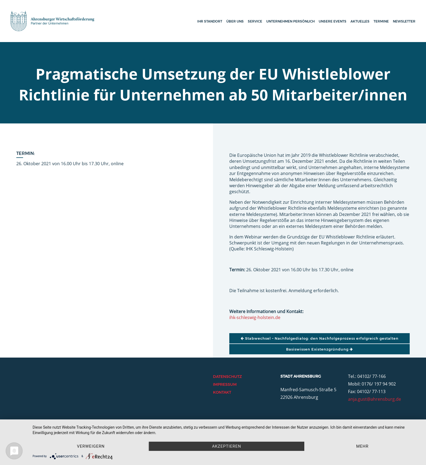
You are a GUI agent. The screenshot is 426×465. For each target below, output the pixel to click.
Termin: (25, 153)
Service (255, 21)
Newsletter (404, 21)
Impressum (225, 384)
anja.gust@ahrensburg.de (374, 399)
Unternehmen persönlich (290, 21)
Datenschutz (227, 376)
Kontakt (222, 392)
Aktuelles (359, 21)
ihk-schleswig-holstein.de (254, 317)
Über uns (235, 21)
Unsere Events (332, 21)
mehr (362, 446)
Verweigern (91, 446)
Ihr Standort (209, 21)
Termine (381, 21)
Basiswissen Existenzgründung (319, 349)
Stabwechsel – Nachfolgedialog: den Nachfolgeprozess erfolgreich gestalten (320, 338)
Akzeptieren (226, 446)
